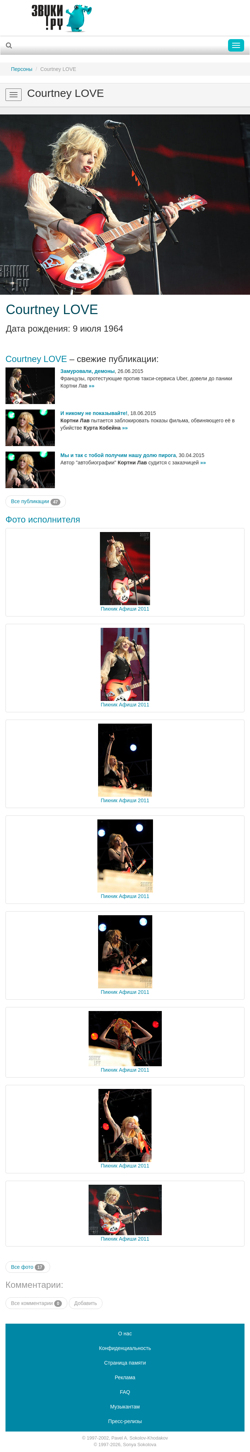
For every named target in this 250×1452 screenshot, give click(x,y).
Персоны (21, 69)
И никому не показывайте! (93, 413)
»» (92, 386)
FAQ (125, 1392)
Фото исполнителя (42, 519)
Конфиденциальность (125, 1348)
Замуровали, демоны (87, 371)
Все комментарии (36, 1303)
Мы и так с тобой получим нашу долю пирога (118, 455)
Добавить (85, 1303)
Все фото (28, 1267)
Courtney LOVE (52, 309)
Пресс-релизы (125, 1421)
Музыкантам (125, 1407)
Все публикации (35, 501)
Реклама (125, 1377)
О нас (125, 1333)
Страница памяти (125, 1363)
